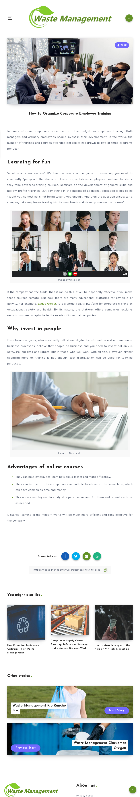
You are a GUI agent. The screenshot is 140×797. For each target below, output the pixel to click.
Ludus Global (47, 304)
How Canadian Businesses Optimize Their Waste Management (23, 649)
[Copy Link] (70, 570)
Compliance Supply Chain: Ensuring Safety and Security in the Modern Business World (69, 645)
